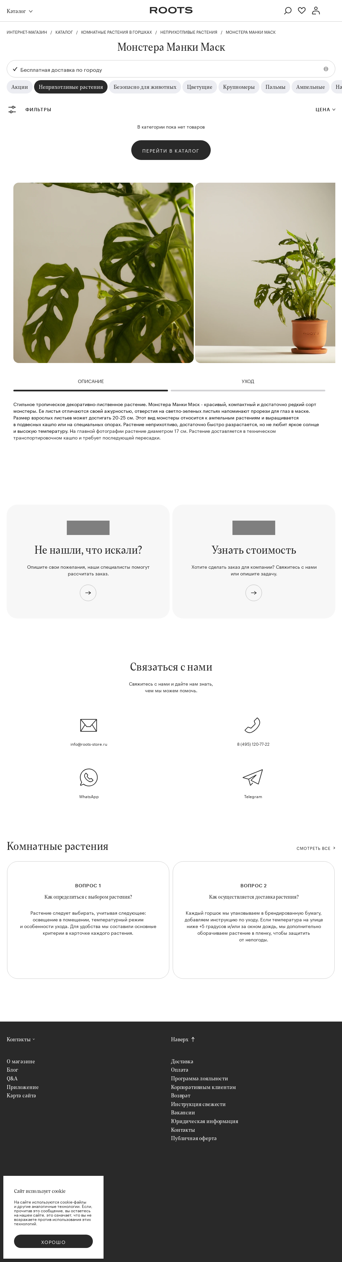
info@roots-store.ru (88, 743)
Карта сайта (21, 1095)
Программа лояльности (199, 1078)
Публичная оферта (193, 1137)
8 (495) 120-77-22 (253, 743)
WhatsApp (89, 796)
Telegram (253, 796)
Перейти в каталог (171, 150)
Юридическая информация (204, 1120)
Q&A (12, 1078)
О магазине (21, 1061)
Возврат (180, 1095)
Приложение (22, 1086)
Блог (12, 1069)
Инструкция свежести (198, 1103)
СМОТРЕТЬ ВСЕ (314, 848)
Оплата (179, 1069)
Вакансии (183, 1112)
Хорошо (53, 1241)
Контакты (19, 1039)
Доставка (182, 1061)
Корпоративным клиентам (203, 1086)
